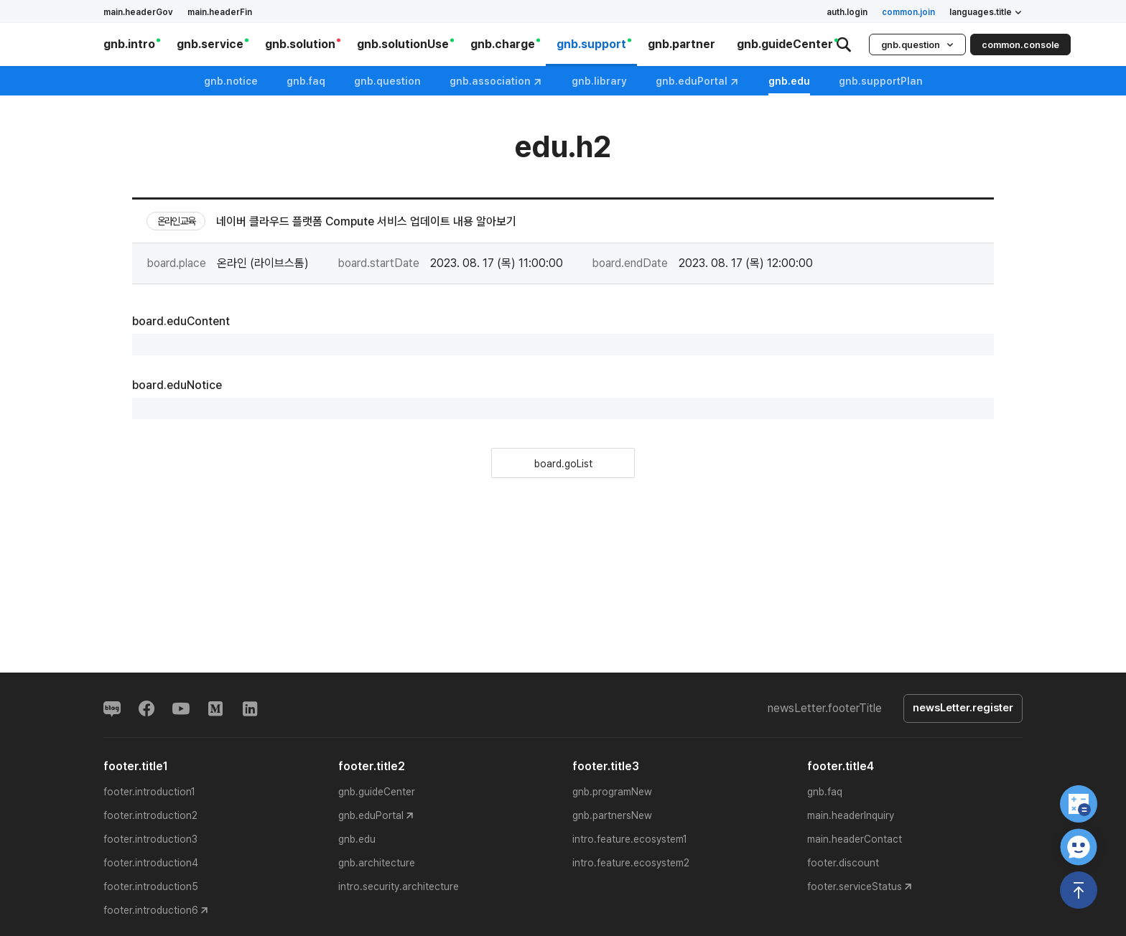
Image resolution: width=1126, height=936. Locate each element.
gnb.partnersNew (612, 815)
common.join (908, 12)
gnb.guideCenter (376, 791)
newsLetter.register (963, 708)
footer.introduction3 (150, 839)
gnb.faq (306, 81)
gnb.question (917, 44)
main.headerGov (138, 12)
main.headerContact (854, 839)
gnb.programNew (612, 791)
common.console (1020, 44)
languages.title (986, 12)
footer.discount (843, 863)
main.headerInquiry (850, 815)
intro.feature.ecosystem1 (629, 839)
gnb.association (496, 81)
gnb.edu (357, 839)
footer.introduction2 (150, 815)
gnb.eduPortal (698, 81)
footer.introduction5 (150, 886)
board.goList (563, 463)
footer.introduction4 (150, 863)
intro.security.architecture (398, 886)
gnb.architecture (376, 863)
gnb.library (599, 81)
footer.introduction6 (150, 910)
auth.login (847, 12)
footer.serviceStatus (854, 886)
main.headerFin (219, 12)
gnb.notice (231, 81)
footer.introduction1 (149, 791)
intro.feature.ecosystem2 (630, 863)
